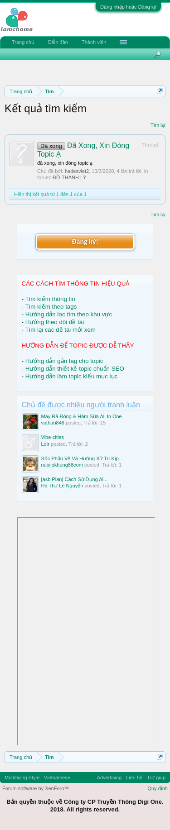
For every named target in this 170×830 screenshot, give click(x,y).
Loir (45, 444)
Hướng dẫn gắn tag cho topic (64, 361)
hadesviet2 (77, 171)
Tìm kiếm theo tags (51, 306)
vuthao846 (52, 422)
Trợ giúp (156, 777)
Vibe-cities (52, 437)
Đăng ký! (85, 241)
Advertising (109, 777)
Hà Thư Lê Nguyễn (62, 485)
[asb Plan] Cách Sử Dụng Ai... (74, 479)
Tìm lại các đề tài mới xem (60, 329)
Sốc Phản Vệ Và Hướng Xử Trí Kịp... (82, 458)
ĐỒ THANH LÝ (69, 177)
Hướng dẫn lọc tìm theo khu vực (68, 314)
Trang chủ (23, 42)
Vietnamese (57, 777)
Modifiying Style (22, 777)
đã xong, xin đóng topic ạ (64, 163)
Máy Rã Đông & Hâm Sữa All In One (81, 416)
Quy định (157, 788)
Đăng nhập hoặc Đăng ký (128, 7)
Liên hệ (134, 777)
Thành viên (94, 42)
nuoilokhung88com (62, 464)
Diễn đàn (58, 42)
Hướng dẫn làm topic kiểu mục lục (71, 376)
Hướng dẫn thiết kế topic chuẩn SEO (74, 368)
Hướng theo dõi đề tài (54, 322)
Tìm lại (158, 125)
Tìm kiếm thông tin (50, 299)
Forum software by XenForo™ (35, 788)
